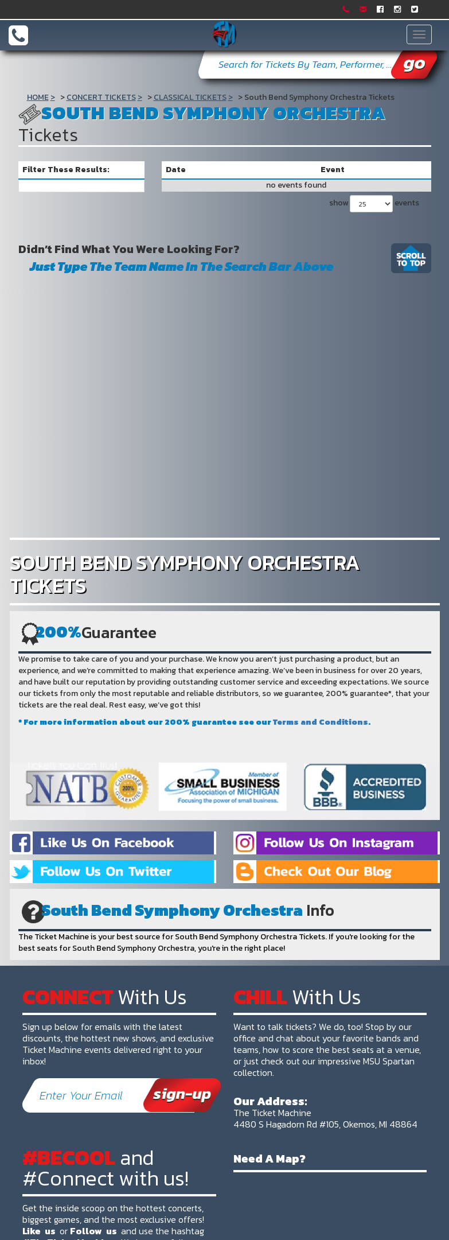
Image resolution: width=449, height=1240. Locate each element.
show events (374, 203)
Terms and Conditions (320, 722)
